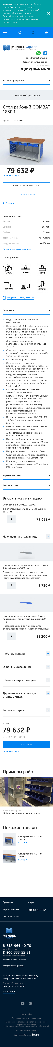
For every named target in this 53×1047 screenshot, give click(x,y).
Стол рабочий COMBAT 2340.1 (31, 855)
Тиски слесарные (26, 710)
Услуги (31, 902)
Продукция (8, 902)
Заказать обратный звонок (35, 62)
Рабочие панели (26, 653)
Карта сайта (26, 1014)
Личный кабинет (33, 32)
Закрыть (48, 13)
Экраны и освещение (26, 667)
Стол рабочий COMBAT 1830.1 (19, 504)
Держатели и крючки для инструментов (26, 695)
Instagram (30, 1003)
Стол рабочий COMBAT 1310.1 (31, 838)
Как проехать (9, 991)
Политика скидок (11, 175)
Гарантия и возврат (37, 910)
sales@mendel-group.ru (36, 58)
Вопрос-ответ (10, 485)
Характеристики (12, 475)
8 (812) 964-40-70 (35, 69)
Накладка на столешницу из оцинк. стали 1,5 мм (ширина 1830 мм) (25, 566)
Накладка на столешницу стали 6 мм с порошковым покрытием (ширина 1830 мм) (24, 619)
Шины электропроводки (26, 680)
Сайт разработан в (26, 1035)
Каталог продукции (13, 80)
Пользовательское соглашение (26, 1018)
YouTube (22, 1003)
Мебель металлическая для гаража (21, 813)
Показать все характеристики (17, 249)
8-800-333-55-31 (16, 952)
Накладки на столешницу (26, 536)
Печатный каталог (11, 916)
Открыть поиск (20, 32)
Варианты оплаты (11, 909)
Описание (8, 310)
